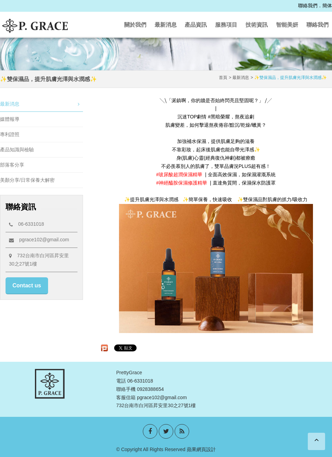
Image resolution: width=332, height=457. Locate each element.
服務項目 (226, 25)
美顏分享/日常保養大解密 (27, 180)
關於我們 (135, 25)
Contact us (26, 285)
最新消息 (166, 25)
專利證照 (9, 134)
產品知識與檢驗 (17, 149)
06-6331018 (26, 224)
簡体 (327, 5)
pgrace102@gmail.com (39, 239)
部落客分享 (12, 165)
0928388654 (150, 389)
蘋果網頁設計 (201, 449)
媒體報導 (9, 119)
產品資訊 (196, 25)
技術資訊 (257, 25)
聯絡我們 (307, 5)
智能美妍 (287, 25)
